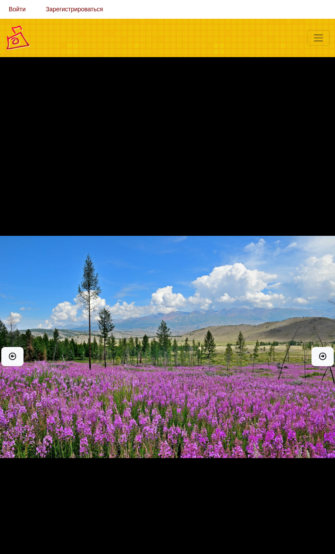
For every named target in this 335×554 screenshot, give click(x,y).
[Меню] (318, 38)
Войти (17, 9)
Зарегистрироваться (74, 9)
